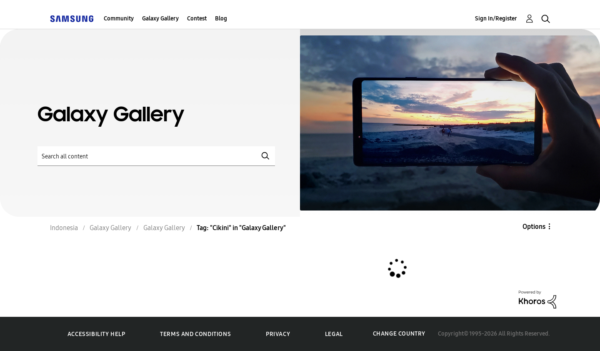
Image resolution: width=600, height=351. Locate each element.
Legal (334, 334)
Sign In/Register (496, 18)
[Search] (156, 156)
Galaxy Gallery (160, 18)
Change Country (399, 333)
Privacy (278, 334)
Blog (221, 18)
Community (119, 18)
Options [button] (533, 227)
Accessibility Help (96, 334)
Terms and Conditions (195, 334)
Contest (197, 18)
